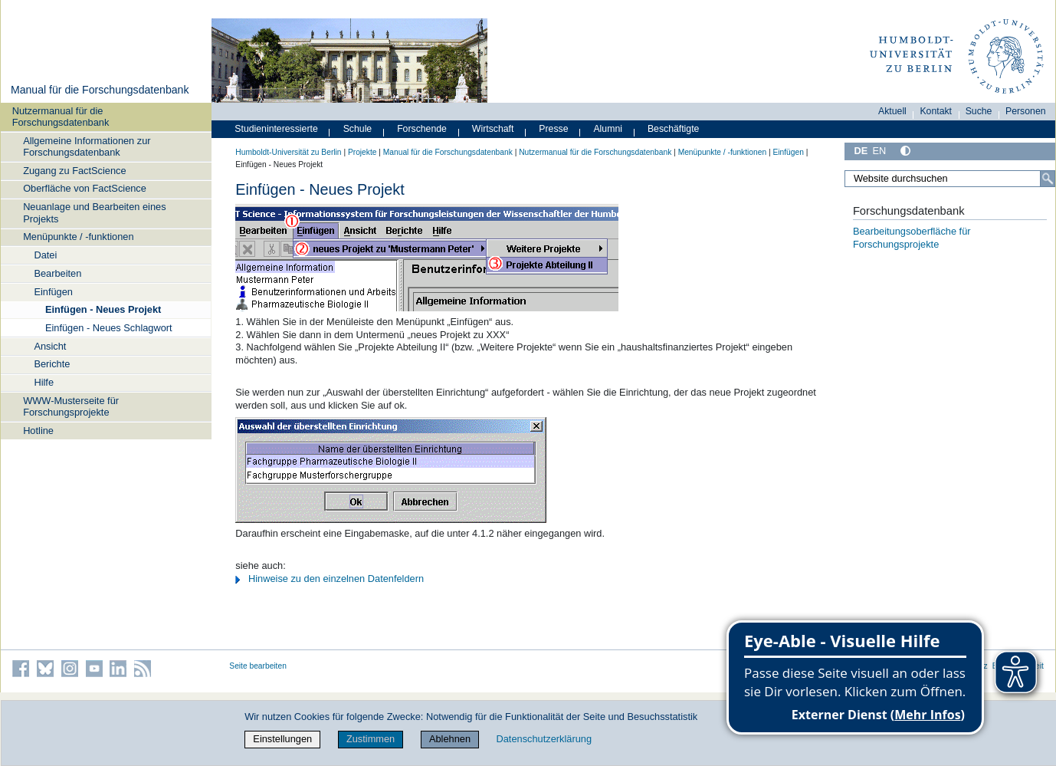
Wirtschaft (493, 128)
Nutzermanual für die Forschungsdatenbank (61, 116)
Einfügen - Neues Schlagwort (108, 328)
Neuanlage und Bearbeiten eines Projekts (94, 212)
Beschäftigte (674, 128)
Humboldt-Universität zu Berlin (288, 152)
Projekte (362, 152)
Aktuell (892, 111)
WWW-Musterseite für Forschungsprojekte (71, 406)
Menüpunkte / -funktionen (78, 236)
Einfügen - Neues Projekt (103, 309)
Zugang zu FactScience (74, 170)
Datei (45, 255)
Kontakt (936, 111)
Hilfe (44, 382)
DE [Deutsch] (860, 150)
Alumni (607, 128)
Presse (553, 128)
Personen (1025, 111)
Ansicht (50, 346)
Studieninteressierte (275, 128)
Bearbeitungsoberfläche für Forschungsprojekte (912, 237)
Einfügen (53, 292)
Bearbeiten (57, 273)
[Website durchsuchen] (949, 178)
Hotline (38, 430)
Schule (357, 128)
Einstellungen (282, 739)
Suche (979, 111)
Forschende (422, 128)
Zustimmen (370, 739)
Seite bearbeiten (258, 666)
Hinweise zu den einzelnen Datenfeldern (336, 578)
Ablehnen (450, 739)
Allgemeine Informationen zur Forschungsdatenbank (86, 146)
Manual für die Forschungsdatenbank (100, 90)
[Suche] (1047, 178)
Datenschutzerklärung (544, 739)
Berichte (52, 364)
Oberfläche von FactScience (84, 188)
